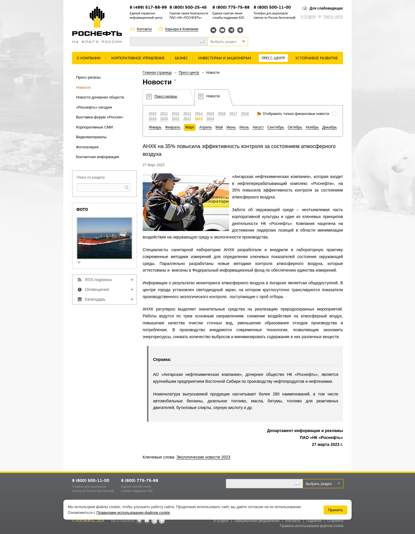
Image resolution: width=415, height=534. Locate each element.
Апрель (205, 127)
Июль (244, 127)
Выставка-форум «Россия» (99, 117)
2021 (176, 119)
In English (308, 16)
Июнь (231, 127)
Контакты (144, 29)
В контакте (139, 521)
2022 (187, 119)
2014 (199, 114)
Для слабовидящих (326, 8)
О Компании (89, 58)
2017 (233, 114)
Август (258, 127)
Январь (155, 127)
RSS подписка (98, 279)
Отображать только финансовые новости (296, 114)
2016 (222, 114)
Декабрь (329, 127)
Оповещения (97, 289)
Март (189, 127)
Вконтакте (213, 30)
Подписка (313, 521)
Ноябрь (312, 127)
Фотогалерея (87, 147)
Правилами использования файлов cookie (133, 512)
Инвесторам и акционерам (224, 58)
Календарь (95, 299)
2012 (176, 114)
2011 (164, 114)
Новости (83, 87)
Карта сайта (333, 16)
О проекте (335, 521)
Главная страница (157, 73)
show (81, 263)
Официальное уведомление (257, 521)
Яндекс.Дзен (240, 30)
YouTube (222, 30)
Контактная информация (97, 157)
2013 (187, 114)
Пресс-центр (273, 58)
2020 (164, 119)
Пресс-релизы (88, 77)
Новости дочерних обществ (100, 97)
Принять (335, 510)
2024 (210, 119)
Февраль (172, 127)
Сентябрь (275, 127)
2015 (210, 114)
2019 (152, 119)
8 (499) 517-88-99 (148, 7)
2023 (199, 119)
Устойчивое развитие (316, 58)
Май (219, 127)
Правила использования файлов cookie (312, 526)
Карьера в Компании (181, 29)
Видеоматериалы (91, 137)
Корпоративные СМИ (94, 127)
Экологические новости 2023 (203, 457)
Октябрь (295, 127)
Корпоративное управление (138, 58)
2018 (245, 114)
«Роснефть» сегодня (94, 107)
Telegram (231, 30)
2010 (152, 114)
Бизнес (181, 58)
